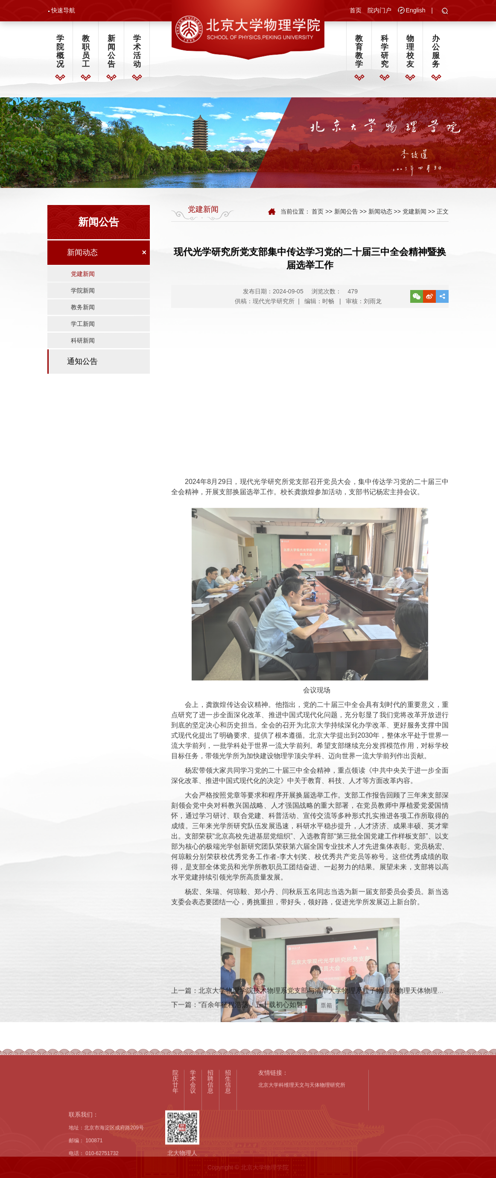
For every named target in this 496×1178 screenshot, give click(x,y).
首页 (356, 11)
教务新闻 (83, 314)
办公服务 (436, 54)
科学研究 (384, 54)
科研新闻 (83, 347)
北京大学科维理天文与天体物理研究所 (301, 1146)
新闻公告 (111, 54)
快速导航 (63, 11)
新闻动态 (82, 259)
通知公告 (82, 368)
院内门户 (379, 11)
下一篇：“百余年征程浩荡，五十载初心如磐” (238, 1016)
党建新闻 (83, 281)
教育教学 (359, 54)
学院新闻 (83, 297)
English (416, 11)
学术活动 (137, 54)
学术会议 (193, 1143)
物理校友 (410, 54)
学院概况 (60, 54)
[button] (445, 12)
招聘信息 (210, 1143)
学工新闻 (83, 331)
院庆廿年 (175, 1143)
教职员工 (86, 54)
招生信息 (228, 1143)
